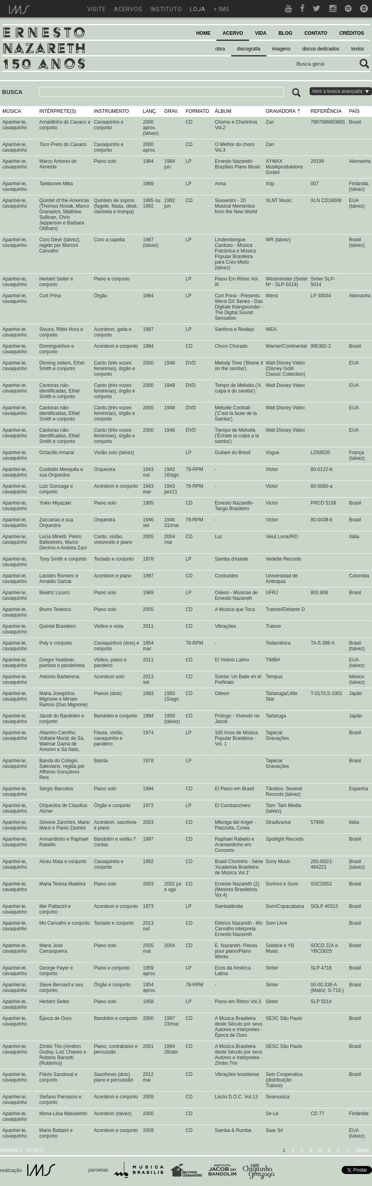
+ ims (222, 9)
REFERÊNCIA (325, 111)
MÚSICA (11, 111)
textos (357, 49)
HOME (203, 33)
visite (96, 9)
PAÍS (354, 111)
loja (198, 9)
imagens (281, 49)
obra (220, 49)
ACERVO (232, 33)
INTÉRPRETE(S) (57, 111)
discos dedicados (320, 49)
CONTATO (315, 33)
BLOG (285, 33)
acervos (128, 9)
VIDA (261, 33)
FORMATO (197, 111)
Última (362, 1150)
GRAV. (171, 111)
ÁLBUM (223, 111)
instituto (166, 9)
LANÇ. (150, 111)
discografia (248, 49)
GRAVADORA (280, 111)
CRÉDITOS (351, 33)
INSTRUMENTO (111, 111)
